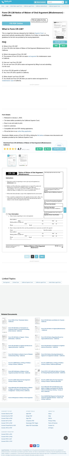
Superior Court (39, 33)
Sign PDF (28, 418)
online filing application (24, 131)
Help (49, 416)
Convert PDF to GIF (6, 439)
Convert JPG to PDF (6, 427)
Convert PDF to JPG (6, 434)
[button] (65, 210)
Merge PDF (29, 416)
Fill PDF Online (16, 23)
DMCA (50, 418)
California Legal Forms (41, 282)
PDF (56, 45)
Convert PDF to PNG (6, 436)
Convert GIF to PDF (6, 420)
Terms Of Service (52, 423)
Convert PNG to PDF (6, 418)
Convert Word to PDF (7, 413)
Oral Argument (6, 282)
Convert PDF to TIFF (6, 441)
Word (63, 45)
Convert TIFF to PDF (6, 423)
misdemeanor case (7, 80)
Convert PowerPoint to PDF (8, 425)
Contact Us (51, 425)
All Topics (50, 427)
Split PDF (28, 413)
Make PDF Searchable (32, 425)
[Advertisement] (34, 97)
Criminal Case (15, 282)
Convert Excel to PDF (7, 416)
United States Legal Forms (55, 282)
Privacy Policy (52, 420)
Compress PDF (30, 420)
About (49, 413)
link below (40, 135)
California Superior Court (27, 282)
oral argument (32, 56)
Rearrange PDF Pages (32, 423)
